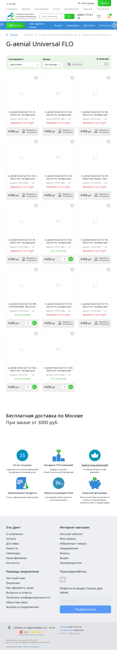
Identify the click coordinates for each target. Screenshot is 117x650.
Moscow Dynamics (31, 646)
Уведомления (69, 548)
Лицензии (87, 9)
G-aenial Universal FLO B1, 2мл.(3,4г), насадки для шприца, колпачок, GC (22, 241)
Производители (71, 9)
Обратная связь (17, 602)
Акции (58, 25)
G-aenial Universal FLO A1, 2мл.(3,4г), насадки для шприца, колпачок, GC (22, 113)
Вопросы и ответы (19, 592)
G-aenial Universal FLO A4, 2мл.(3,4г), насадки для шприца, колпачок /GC (58, 177)
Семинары (72, 25)
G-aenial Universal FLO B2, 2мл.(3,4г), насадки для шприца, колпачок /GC (58, 241)
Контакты (105, 25)
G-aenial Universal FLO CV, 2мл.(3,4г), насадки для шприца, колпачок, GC (95, 305)
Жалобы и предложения (22, 607)
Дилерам (26, 9)
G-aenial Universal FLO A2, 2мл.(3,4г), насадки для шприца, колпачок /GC (58, 113)
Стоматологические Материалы (58, 34)
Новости (12, 548)
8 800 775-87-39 (75, 627)
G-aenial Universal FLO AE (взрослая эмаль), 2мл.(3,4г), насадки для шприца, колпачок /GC (94, 177)
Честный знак (103, 9)
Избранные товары (73, 543)
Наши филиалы (42, 9)
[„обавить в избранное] (35, 77)
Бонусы (56, 9)
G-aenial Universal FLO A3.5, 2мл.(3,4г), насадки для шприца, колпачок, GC (22, 177)
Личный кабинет (71, 534)
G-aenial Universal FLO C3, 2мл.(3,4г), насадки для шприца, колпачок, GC (58, 305)
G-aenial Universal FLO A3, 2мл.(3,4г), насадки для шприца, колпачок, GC (95, 113)
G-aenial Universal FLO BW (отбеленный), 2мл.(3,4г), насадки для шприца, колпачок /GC (22, 305)
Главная (28, 34)
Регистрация (86, 3)
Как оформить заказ (20, 588)
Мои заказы (68, 538)
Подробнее (78, 630)
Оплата (11, 538)
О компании (11, 9)
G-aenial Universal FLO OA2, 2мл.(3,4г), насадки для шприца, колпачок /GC (22, 369)
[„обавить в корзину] (70, 259)
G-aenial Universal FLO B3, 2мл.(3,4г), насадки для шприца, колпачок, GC (95, 241)
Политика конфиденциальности (28, 597)
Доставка (89, 25)
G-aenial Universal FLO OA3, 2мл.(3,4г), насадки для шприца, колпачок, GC (58, 369)
